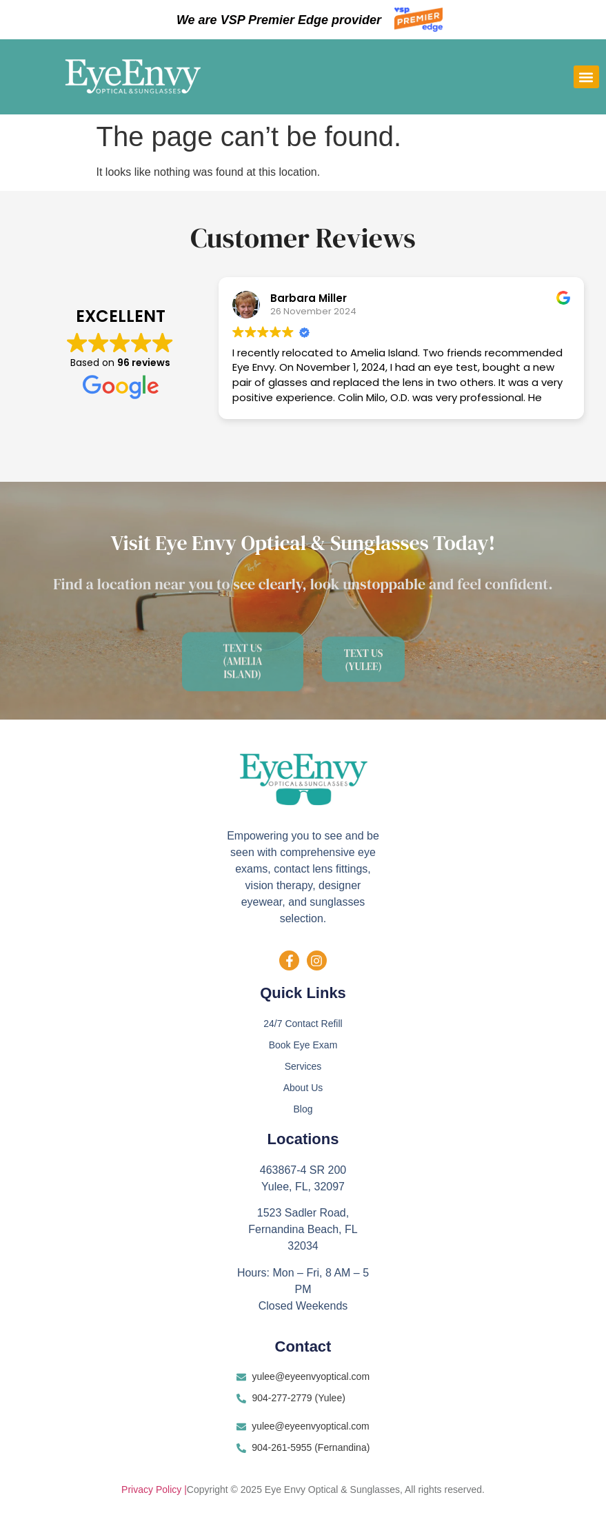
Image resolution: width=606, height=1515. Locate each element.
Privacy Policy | (154, 1490)
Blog (302, 1109)
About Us (303, 1088)
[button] (586, 76)
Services (303, 1066)
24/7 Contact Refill (302, 1024)
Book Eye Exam (303, 1045)
